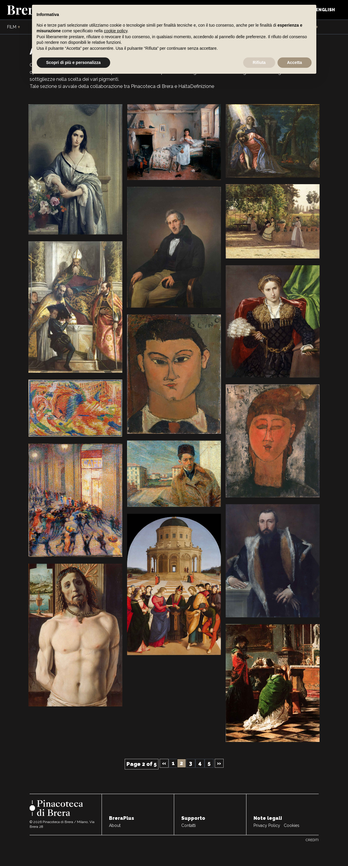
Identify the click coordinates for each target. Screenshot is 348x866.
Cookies (291, 825)
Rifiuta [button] (259, 62)
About (115, 825)
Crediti (312, 840)
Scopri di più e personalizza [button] (73, 62)
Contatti (188, 825)
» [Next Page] (219, 763)
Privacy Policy (267, 825)
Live (312, 27)
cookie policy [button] (115, 30)
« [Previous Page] (164, 763)
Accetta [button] (294, 62)
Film (13, 27)
